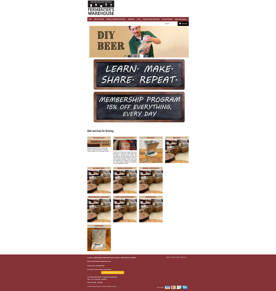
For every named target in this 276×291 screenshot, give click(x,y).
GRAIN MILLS (150, 138)
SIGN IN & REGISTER (99, 19)
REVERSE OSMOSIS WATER (209, 19)
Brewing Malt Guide (98, 138)
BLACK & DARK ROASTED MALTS (125, 197)
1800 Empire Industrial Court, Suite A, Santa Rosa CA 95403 (115, 257)
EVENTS (138, 19)
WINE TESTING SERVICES (195, 19)
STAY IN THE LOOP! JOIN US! (176, 257)
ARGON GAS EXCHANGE (180, 19)
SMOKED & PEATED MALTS (124, 168)
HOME (90, 19)
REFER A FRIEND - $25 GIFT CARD (227, 19)
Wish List (104, 24)
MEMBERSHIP (131, 19)
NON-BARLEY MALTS (98, 168)
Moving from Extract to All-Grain (124, 138)
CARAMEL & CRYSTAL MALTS (151, 168)
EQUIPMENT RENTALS (264, 19)
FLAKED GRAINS (98, 226)
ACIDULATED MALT (150, 197)
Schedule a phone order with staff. (112, 272)
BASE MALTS (176, 138)
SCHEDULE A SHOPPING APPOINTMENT (115, 19)
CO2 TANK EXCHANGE (167, 19)
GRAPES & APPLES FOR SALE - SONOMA (247, 19)
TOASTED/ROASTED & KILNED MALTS (99, 197)
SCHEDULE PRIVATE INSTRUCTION (151, 19)
